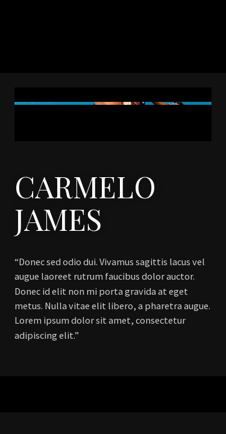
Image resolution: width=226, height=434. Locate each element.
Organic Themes (129, 399)
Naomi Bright (81, 48)
